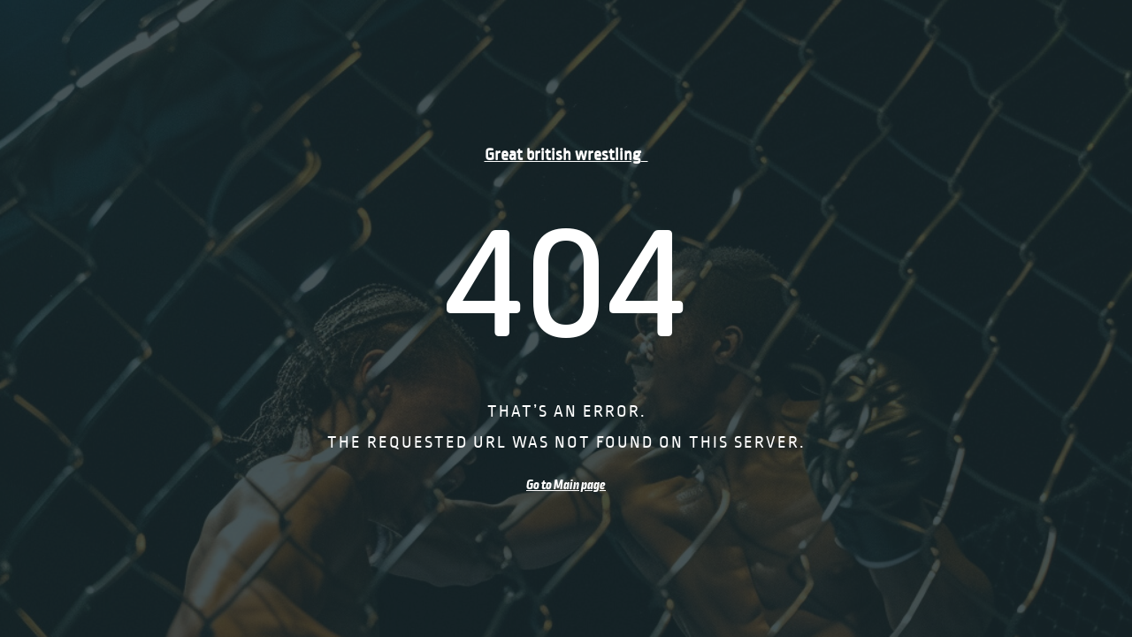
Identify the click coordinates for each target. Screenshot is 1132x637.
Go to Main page (566, 485)
